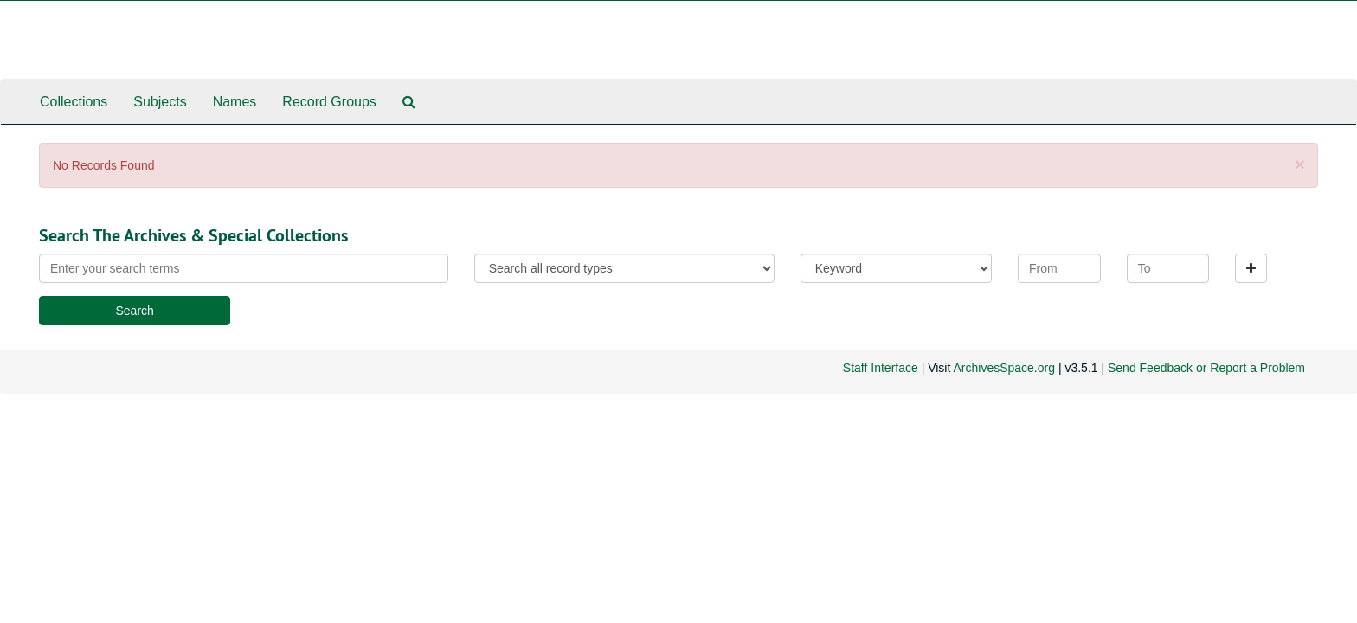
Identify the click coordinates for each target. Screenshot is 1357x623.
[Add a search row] (1251, 268)
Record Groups (329, 101)
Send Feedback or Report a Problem (1206, 368)
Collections (73, 101)
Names (235, 101)
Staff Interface (880, 368)
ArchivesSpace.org (1004, 368)
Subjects (159, 101)
